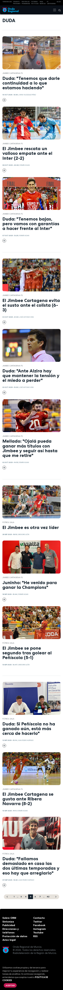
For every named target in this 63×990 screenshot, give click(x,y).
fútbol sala (8, 522)
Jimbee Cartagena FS (12, 73)
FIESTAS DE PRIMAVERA (26, 3)
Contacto (39, 917)
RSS (35, 936)
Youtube (38, 932)
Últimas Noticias (35, 3)
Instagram (39, 928)
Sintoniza (8, 921)
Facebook (39, 925)
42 (48, 896)
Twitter (37, 921)
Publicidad (8, 925)
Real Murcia (43, 3)
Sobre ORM (9, 917)
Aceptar (10, 985)
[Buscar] (58, 10)
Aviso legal (9, 939)
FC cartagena (51, 3)
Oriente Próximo (17, 3)
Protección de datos (14, 936)
